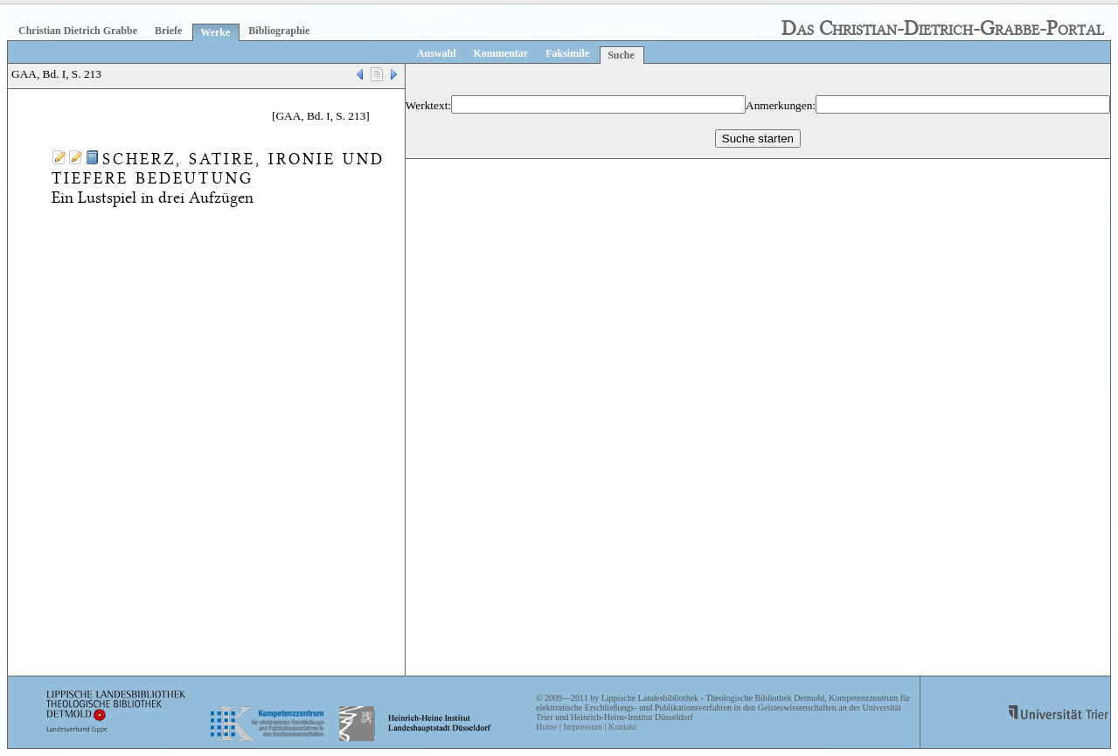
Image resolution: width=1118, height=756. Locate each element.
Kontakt (622, 727)
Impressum (582, 727)
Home (546, 727)
